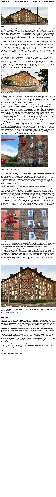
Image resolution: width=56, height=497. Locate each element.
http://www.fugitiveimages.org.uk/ (9, 312)
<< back (3, 351)
